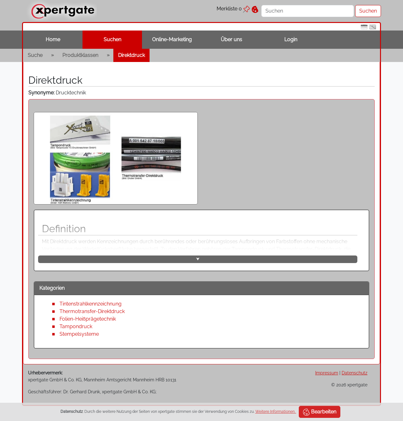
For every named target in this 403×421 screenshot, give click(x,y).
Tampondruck (76, 326)
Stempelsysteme (79, 334)
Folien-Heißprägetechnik (88, 319)
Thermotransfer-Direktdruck (92, 311)
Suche (35, 55)
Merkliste (233, 9)
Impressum (326, 372)
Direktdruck (131, 55)
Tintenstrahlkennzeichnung (91, 304)
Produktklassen (80, 55)
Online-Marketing (172, 39)
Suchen (112, 39)
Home (53, 39)
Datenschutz (354, 372)
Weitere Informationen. (275, 411)
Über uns (231, 39)
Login (290, 39)
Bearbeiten (319, 412)
